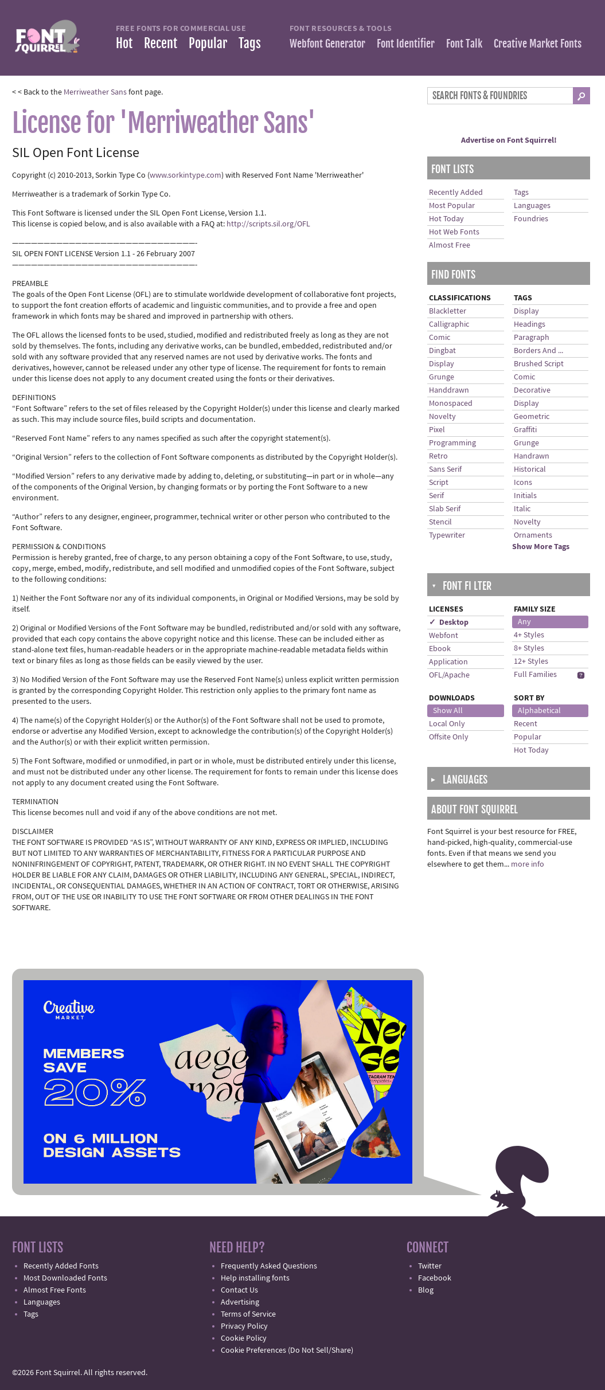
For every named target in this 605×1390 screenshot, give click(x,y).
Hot (124, 43)
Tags (250, 43)
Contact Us (239, 1290)
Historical (530, 469)
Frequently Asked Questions (269, 1266)
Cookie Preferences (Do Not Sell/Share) (287, 1350)
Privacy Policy (244, 1326)
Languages (532, 206)
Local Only (447, 724)
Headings (529, 324)
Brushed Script (539, 364)
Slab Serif (444, 509)
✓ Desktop (449, 622)
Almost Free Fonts (55, 1290)
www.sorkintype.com (185, 175)
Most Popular (452, 206)
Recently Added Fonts (61, 1266)
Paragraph (531, 337)
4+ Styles (529, 635)
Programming (452, 443)
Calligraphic (449, 324)
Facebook (434, 1278)
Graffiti (525, 430)
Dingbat (442, 351)
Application (448, 662)
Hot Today (446, 219)
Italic (522, 509)
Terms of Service (248, 1314)
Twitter (430, 1266)
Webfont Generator (327, 43)
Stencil (440, 522)
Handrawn (531, 456)
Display (441, 364)
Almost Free (449, 245)
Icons (523, 482)
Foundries (531, 219)
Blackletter (447, 311)
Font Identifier (406, 43)
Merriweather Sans (95, 92)
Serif (436, 496)
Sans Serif (445, 469)
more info (527, 864)
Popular (208, 43)
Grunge (441, 377)
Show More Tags (540, 547)
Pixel (437, 430)
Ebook (440, 649)
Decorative (532, 390)
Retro (438, 456)
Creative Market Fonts (537, 43)
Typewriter (447, 535)
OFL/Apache (449, 675)
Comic (439, 337)
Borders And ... (538, 351)
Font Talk (464, 43)
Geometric (531, 417)
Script (438, 482)
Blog (426, 1290)
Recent (160, 43)
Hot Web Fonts (454, 232)
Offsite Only (449, 737)
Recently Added (456, 192)
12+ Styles (531, 661)
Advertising (240, 1302)
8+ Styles (529, 648)
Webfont (443, 636)
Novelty (442, 417)
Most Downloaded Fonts (65, 1278)
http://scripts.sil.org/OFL (268, 224)
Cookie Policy (244, 1338)
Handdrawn (449, 390)
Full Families (535, 674)
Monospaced (451, 403)
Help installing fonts (255, 1278)
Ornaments (533, 535)
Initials (525, 496)
